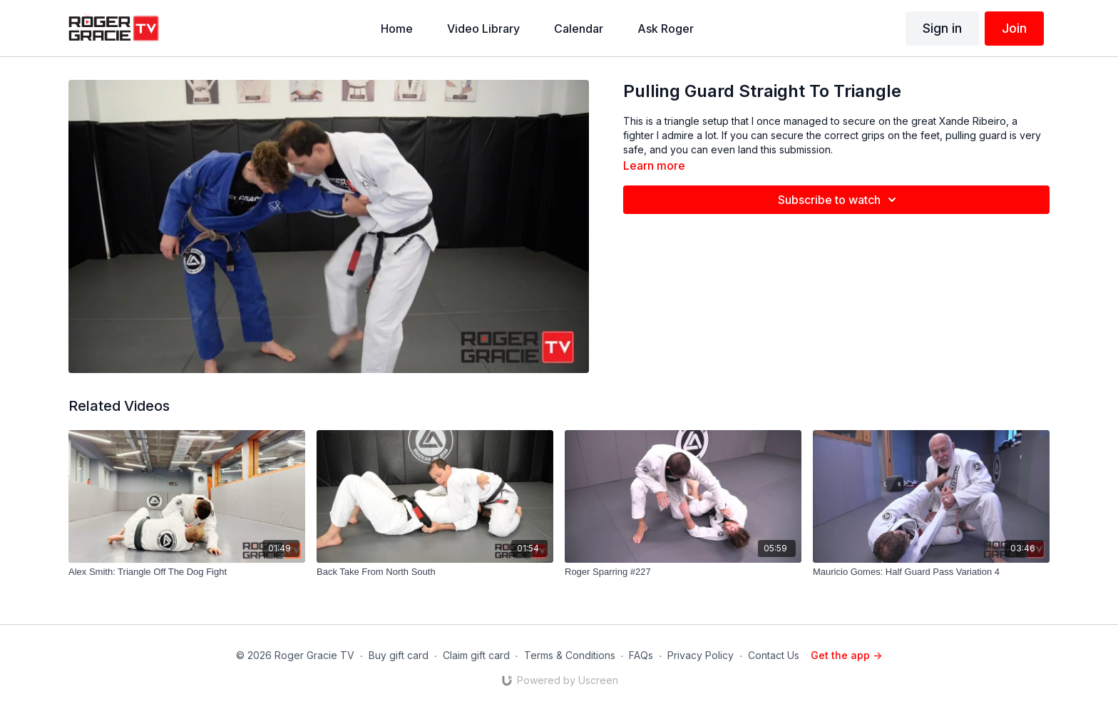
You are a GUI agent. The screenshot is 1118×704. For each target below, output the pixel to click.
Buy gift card (399, 655)
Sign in (942, 28)
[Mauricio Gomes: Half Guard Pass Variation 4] (931, 572)
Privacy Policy (700, 655)
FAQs (641, 655)
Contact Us (773, 655)
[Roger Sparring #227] (683, 572)
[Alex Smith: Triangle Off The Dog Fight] (186, 572)
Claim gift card (476, 655)
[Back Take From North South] (435, 572)
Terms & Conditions (569, 655)
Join (1014, 28)
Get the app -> (846, 655)
